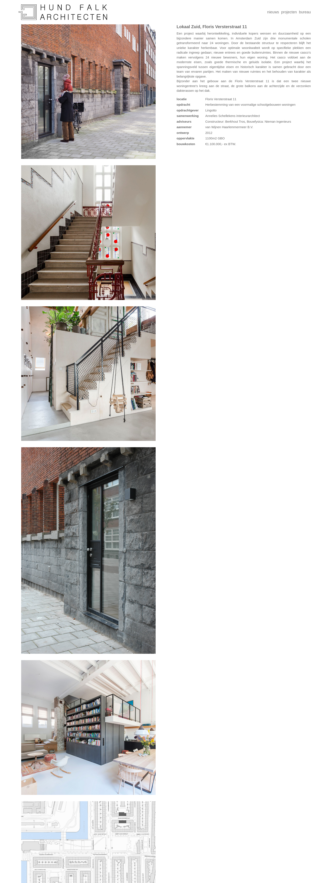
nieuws (273, 12)
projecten (289, 12)
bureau (305, 12)
